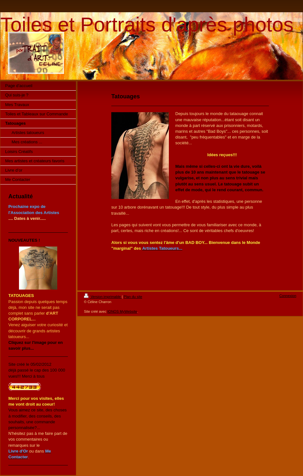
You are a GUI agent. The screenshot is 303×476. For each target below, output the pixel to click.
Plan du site (133, 297)
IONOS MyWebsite (122, 311)
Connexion (287, 296)
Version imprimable (103, 297)
